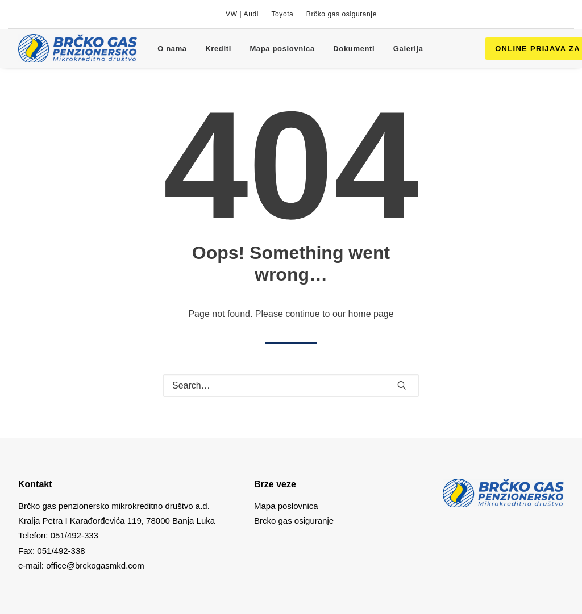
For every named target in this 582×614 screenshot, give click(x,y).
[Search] (291, 385)
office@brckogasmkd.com (95, 565)
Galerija (408, 48)
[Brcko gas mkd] (77, 48)
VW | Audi (242, 14)
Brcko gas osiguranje (294, 520)
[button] (401, 385)
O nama (172, 48)
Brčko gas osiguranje (341, 14)
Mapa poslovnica (282, 48)
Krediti (218, 48)
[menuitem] (242, 14)
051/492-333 (74, 535)
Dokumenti (354, 48)
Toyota (282, 14)
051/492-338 (60, 550)
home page (371, 314)
